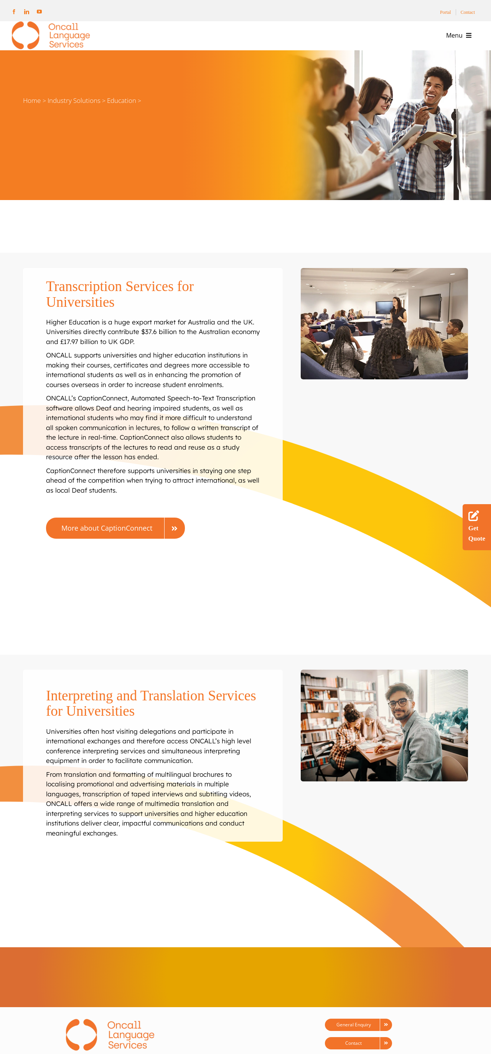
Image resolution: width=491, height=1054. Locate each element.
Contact (468, 12)
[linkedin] (26, 11)
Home (32, 100)
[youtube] (39, 11)
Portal (445, 12)
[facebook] (14, 11)
